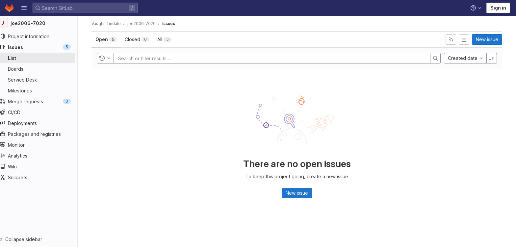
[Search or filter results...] (160, 58)
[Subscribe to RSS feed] (454, 39)
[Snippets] (42, 177)
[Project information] (42, 36)
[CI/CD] (42, 112)
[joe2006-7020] (42, 23)
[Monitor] (42, 144)
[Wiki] (42, 166)
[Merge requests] (42, 101)
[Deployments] (42, 123)
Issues (172, 23)
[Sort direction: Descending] (495, 58)
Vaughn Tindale (109, 23)
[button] (24, 8)
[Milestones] (42, 90)
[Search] (438, 58)
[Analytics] (42, 155)
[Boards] (42, 68)
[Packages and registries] (42, 134)
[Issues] (42, 47)
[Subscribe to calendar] (467, 39)
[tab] (109, 39)
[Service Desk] (42, 79)
